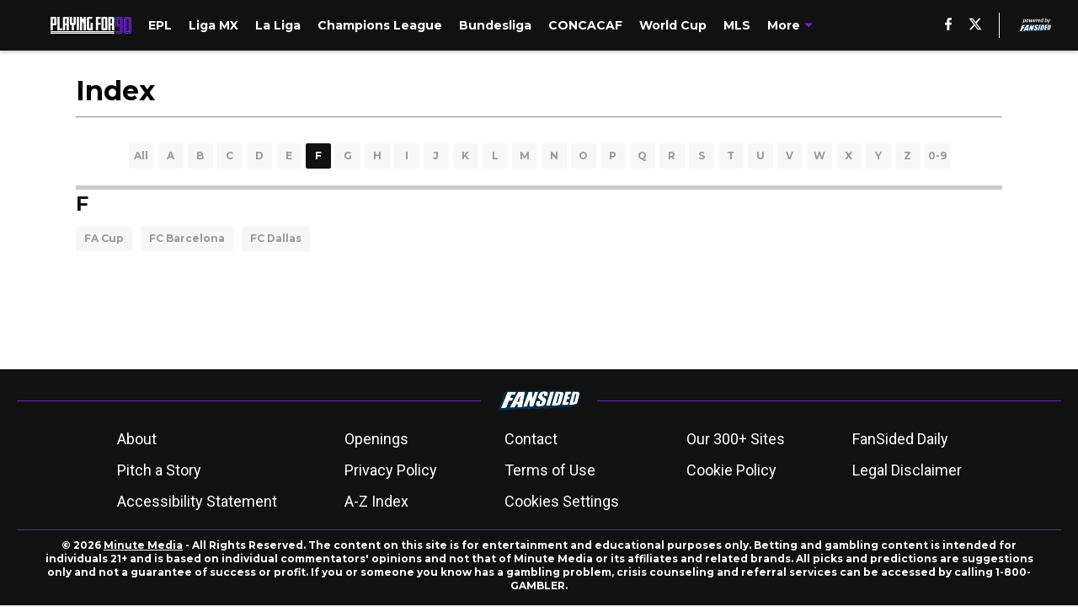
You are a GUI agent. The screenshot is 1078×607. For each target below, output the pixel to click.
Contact (531, 439)
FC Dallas (276, 238)
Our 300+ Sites (735, 439)
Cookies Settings (561, 501)
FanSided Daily (900, 439)
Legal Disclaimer (907, 470)
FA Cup (104, 238)
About (137, 439)
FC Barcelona (187, 238)
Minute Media (143, 545)
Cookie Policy (731, 470)
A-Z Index (376, 501)
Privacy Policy (390, 470)
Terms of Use (549, 470)
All (141, 155)
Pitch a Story (159, 470)
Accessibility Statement (197, 501)
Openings (376, 439)
